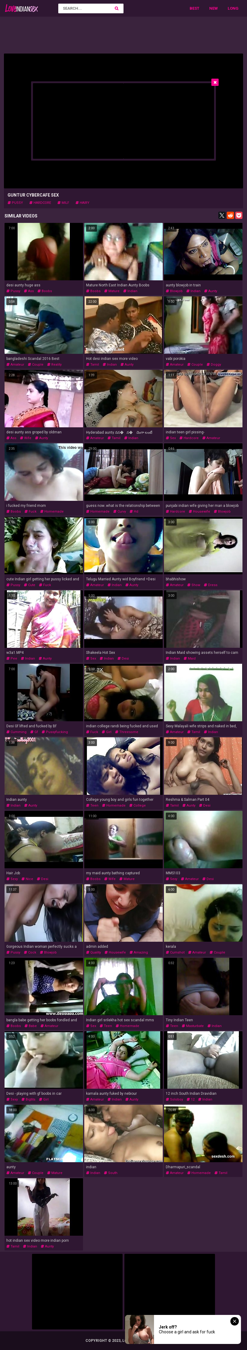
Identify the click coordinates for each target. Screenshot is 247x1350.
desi (123, 658)
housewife (199, 512)
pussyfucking (55, 732)
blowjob (174, 291)
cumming (16, 732)
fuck (30, 512)
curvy (119, 512)
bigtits (28, 1099)
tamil (92, 365)
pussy (15, 203)
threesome (126, 732)
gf (34, 732)
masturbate (193, 1026)
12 (190, 1099)
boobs (44, 291)
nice (27, 879)
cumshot (175, 952)
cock (30, 952)
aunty (210, 291)
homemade (52, 512)
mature (112, 291)
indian (130, 291)
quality (93, 952)
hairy (82, 203)
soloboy (174, 1099)
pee (11, 658)
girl (106, 732)
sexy (12, 879)
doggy (214, 365)
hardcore (40, 203)
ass (29, 291)
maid (190, 658)
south (110, 1173)
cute (29, 585)
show (193, 585)
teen (92, 805)
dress (210, 585)
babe (30, 1026)
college (137, 805)
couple (35, 365)
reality (54, 365)
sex (171, 438)
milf (63, 203)
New (213, 8)
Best (194, 8)
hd (134, 512)
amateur (15, 365)
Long (233, 8)
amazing (139, 952)
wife (25, 438)
